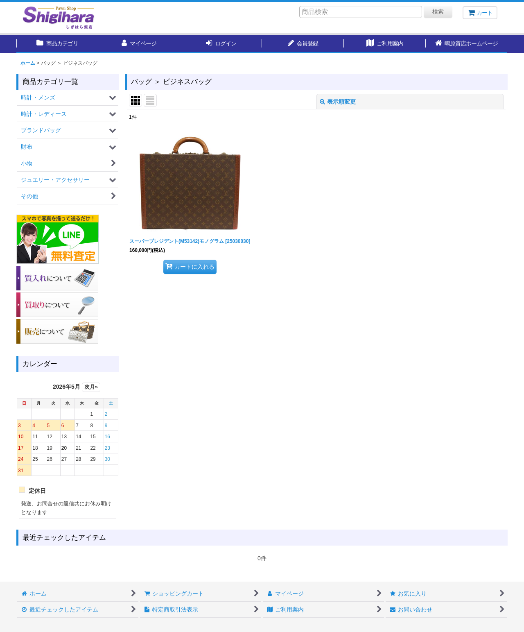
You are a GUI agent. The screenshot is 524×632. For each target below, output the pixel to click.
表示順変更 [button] (338, 101)
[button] (467, 44)
